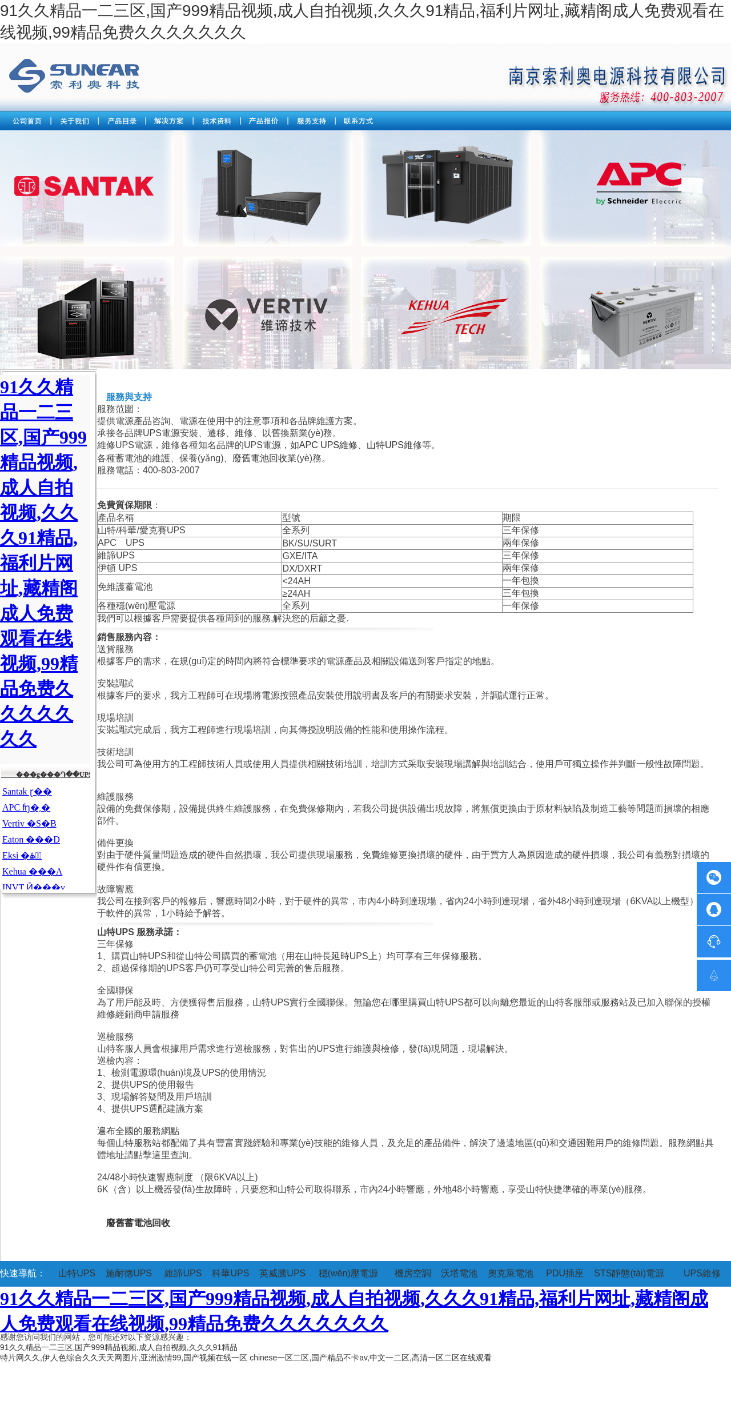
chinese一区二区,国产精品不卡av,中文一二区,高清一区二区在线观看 (371, 1357)
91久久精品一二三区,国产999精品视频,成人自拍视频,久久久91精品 (119, 1347)
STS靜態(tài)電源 (629, 1273)
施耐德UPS (129, 1273)
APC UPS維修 (328, 445)
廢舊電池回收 (259, 458)
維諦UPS (183, 1273)
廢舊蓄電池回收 (138, 1223)
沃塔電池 (459, 1273)
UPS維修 (702, 1273)
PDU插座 (565, 1273)
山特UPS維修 (394, 445)
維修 (244, 433)
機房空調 (413, 1273)
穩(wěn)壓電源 (348, 1273)
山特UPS (76, 1273)
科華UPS (230, 1273)
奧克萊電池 (510, 1273)
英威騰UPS (282, 1273)
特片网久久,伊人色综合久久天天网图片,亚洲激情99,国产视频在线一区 (123, 1357)
